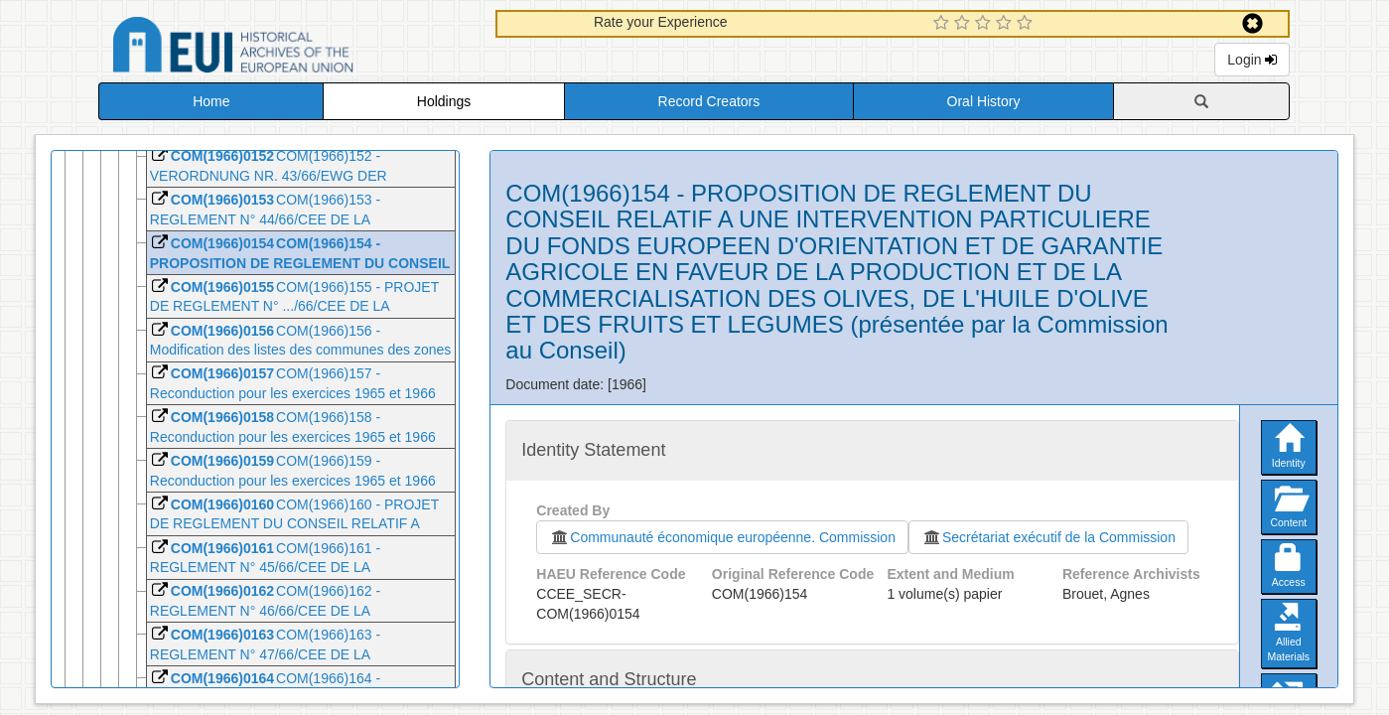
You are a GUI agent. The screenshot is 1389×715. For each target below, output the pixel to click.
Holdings (444, 101)
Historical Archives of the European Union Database (289, 48)
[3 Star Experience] (985, 24)
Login (1252, 60)
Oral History (984, 101)
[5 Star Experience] (1027, 24)
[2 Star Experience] (964, 24)
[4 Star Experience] (1006, 24)
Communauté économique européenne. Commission (722, 537)
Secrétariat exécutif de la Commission (1048, 537)
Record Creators (709, 101)
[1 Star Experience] (943, 24)
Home (211, 101)
